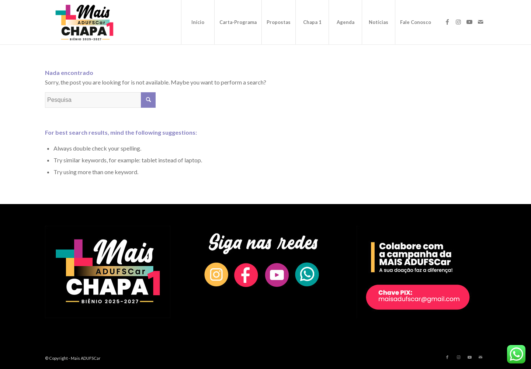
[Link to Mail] (480, 21)
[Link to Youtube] (469, 21)
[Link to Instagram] (458, 21)
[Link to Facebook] (447, 21)
